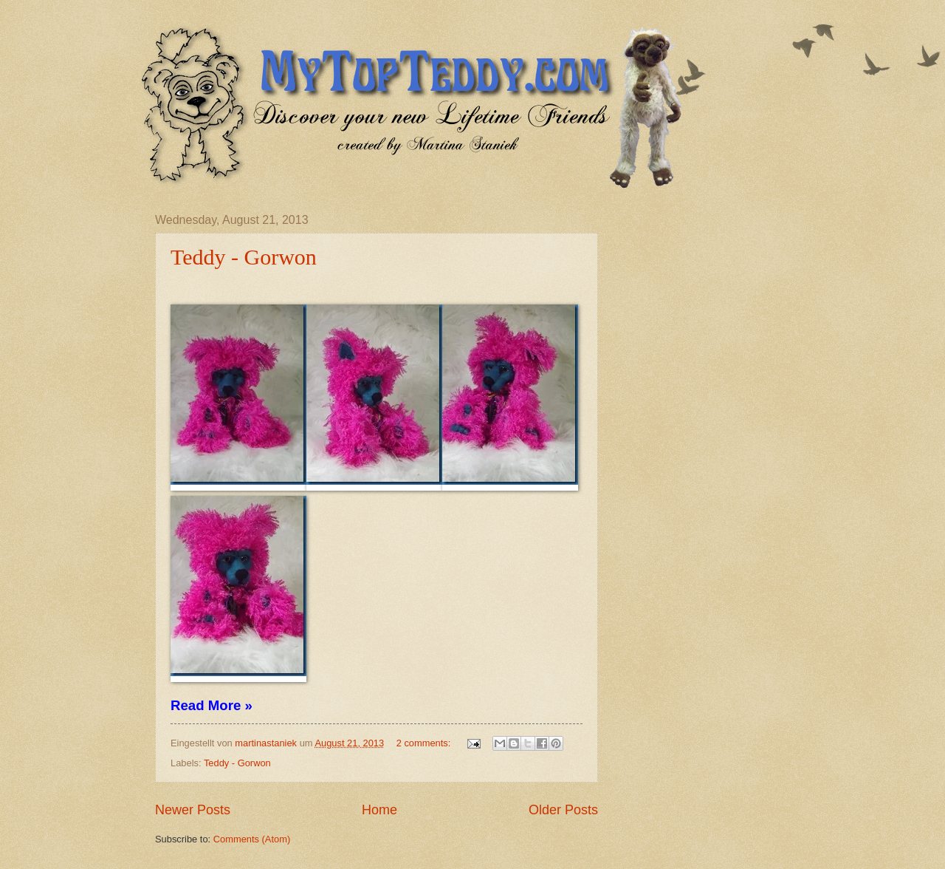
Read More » (211, 705)
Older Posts (563, 809)
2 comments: (424, 743)
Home (379, 809)
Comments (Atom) (251, 839)
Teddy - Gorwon (244, 257)
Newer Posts (192, 809)
